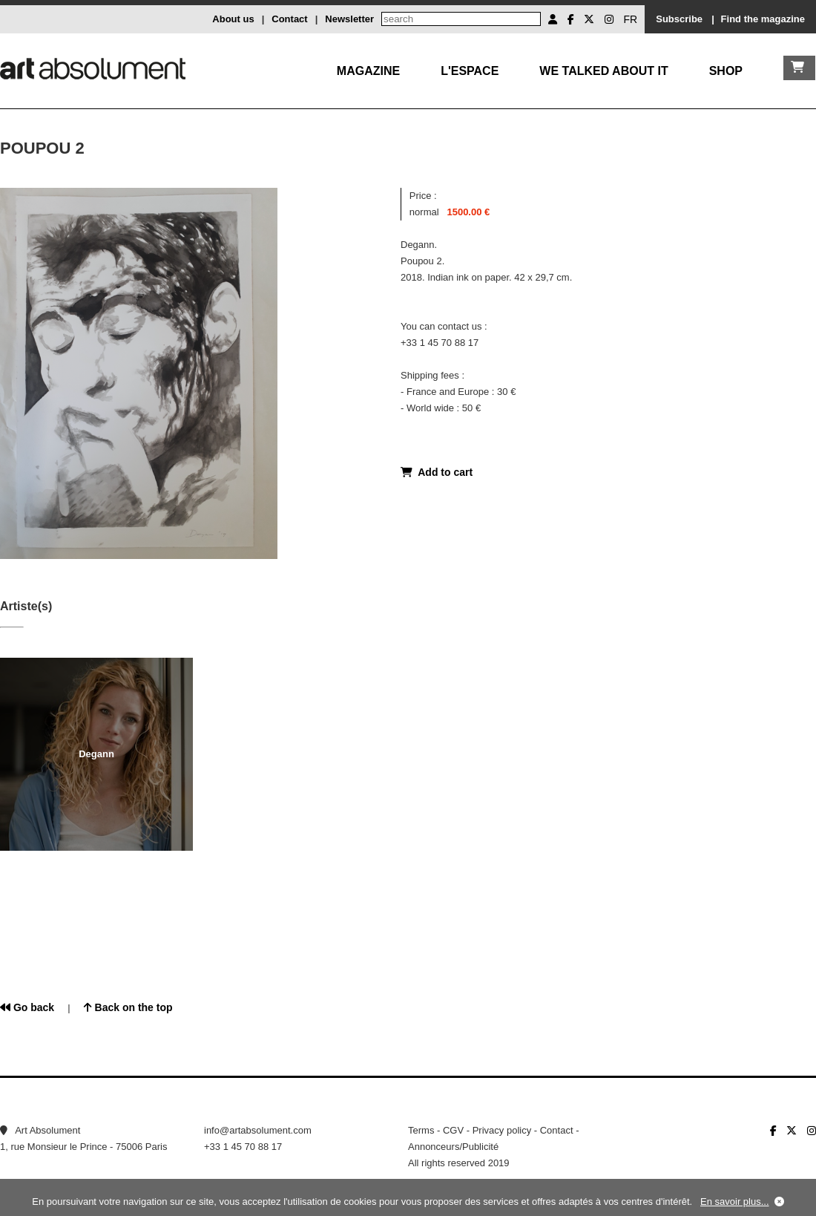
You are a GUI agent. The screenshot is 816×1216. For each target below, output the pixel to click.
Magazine (368, 71)
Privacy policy (502, 1130)
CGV (453, 1130)
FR (631, 19)
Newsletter (349, 18)
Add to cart (437, 472)
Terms (421, 1130)
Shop (726, 71)
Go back (27, 1007)
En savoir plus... (734, 1201)
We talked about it (603, 71)
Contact (289, 18)
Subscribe (679, 18)
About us (233, 18)
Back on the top (128, 1007)
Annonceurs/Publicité (453, 1146)
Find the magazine (763, 18)
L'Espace (470, 71)
